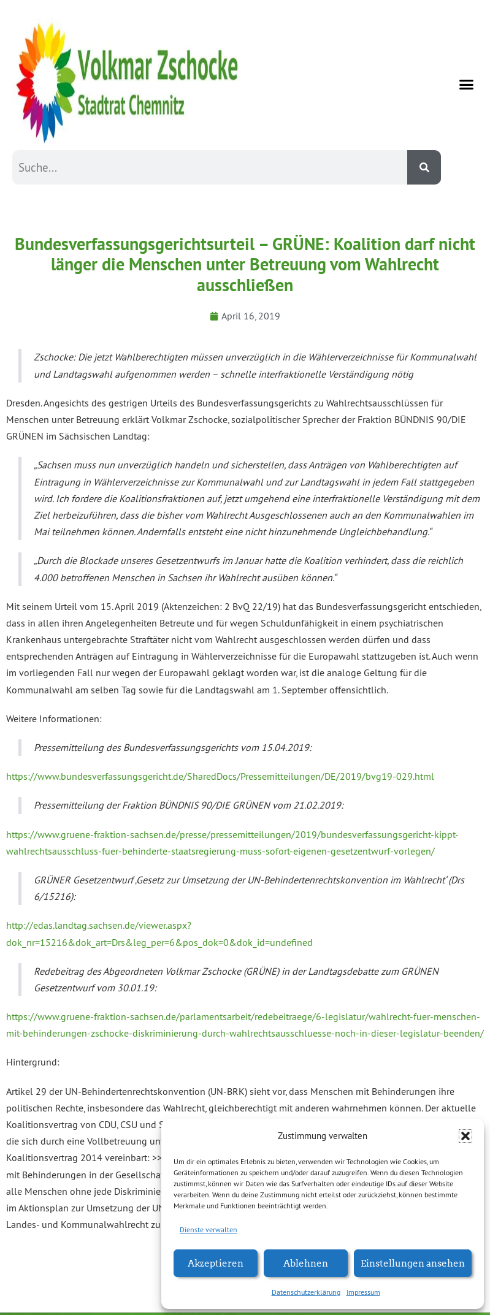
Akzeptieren (215, 1262)
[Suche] (424, 167)
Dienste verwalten (208, 1229)
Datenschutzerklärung (306, 1292)
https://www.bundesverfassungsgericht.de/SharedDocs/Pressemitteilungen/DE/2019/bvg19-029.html (220, 776)
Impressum (363, 1292)
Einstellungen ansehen (413, 1262)
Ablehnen (305, 1262)
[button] (465, 1136)
